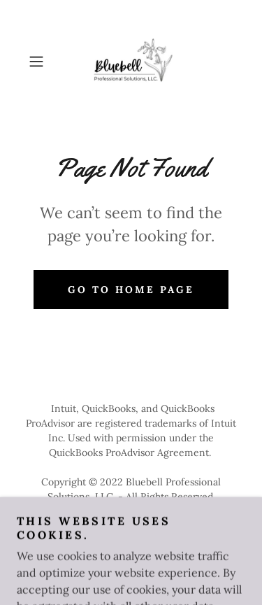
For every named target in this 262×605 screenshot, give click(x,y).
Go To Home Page (131, 289)
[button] (38, 62)
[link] (131, 62)
